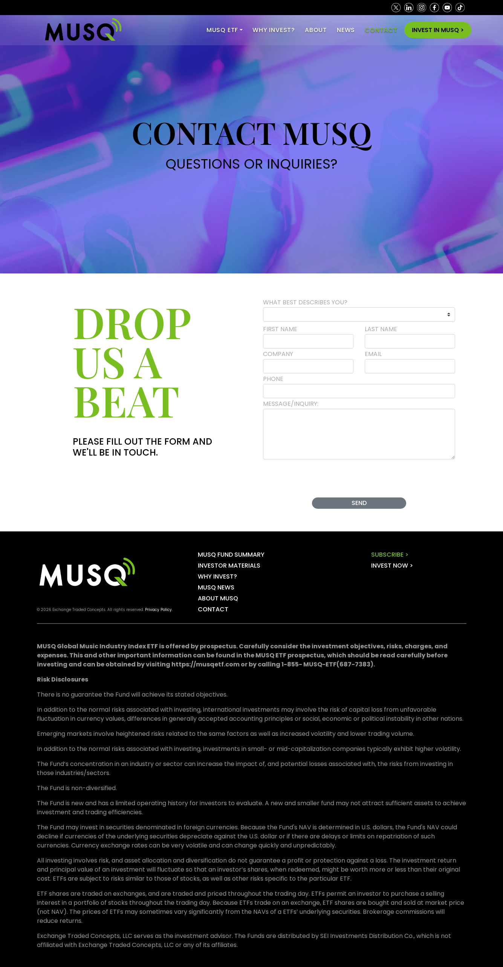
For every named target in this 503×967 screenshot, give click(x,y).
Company (278, 354)
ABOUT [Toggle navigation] (316, 30)
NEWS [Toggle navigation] (346, 30)
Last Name (381, 329)
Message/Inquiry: (290, 403)
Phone (273, 379)
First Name (280, 329)
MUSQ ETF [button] (222, 30)
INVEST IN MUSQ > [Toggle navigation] (438, 30)
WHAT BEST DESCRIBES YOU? (305, 302)
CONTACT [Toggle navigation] (381, 30)
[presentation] (359, 477)
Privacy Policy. (159, 609)
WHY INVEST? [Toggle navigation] (273, 30)
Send (359, 503)
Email (373, 354)
